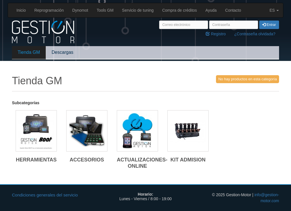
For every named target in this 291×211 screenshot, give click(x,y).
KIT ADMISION (188, 160)
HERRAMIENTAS (36, 160)
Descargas (62, 52)
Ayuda (211, 10)
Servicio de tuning (137, 10)
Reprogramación (49, 10)
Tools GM (105, 10)
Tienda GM (29, 52)
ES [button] (274, 10)
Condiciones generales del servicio (45, 194)
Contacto (233, 10)
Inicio (21, 10)
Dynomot (80, 10)
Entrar (269, 25)
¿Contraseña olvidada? (254, 34)
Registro (216, 34)
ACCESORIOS (87, 160)
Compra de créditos (179, 10)
